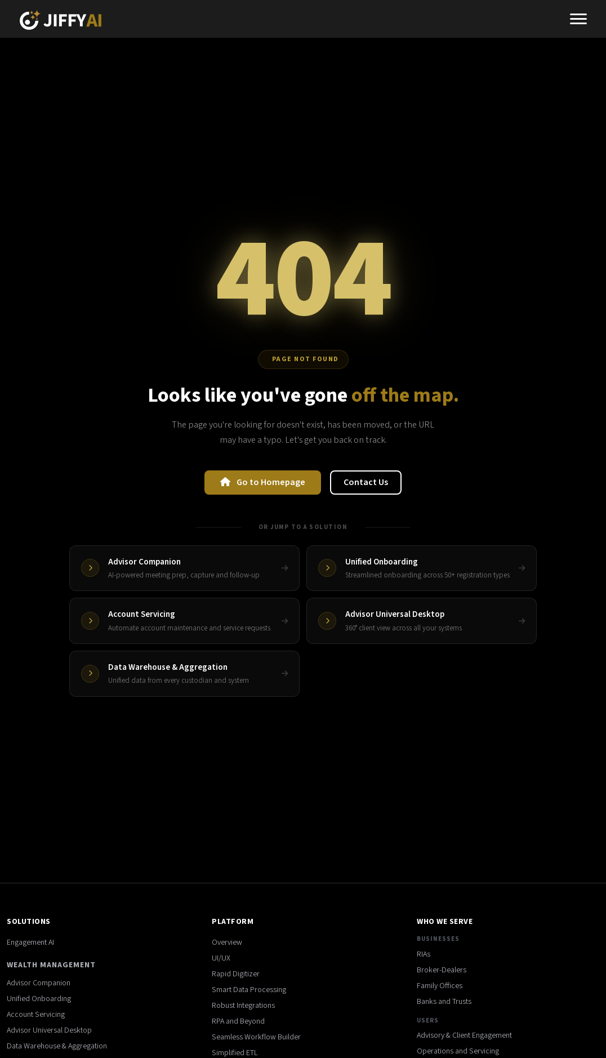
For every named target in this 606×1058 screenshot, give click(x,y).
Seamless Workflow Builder (256, 1037)
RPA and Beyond (238, 1021)
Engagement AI (30, 942)
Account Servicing (36, 1014)
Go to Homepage (262, 482)
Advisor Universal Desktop (49, 1030)
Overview (227, 942)
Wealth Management (51, 965)
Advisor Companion (38, 983)
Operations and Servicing (458, 1051)
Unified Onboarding (39, 998)
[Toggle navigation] (578, 20)
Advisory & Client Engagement (464, 1035)
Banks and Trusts (444, 1001)
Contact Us (366, 482)
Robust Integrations (243, 1005)
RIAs (423, 954)
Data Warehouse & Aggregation (57, 1046)
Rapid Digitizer (236, 974)
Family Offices (439, 986)
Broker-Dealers (441, 970)
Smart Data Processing (249, 989)
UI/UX (221, 958)
